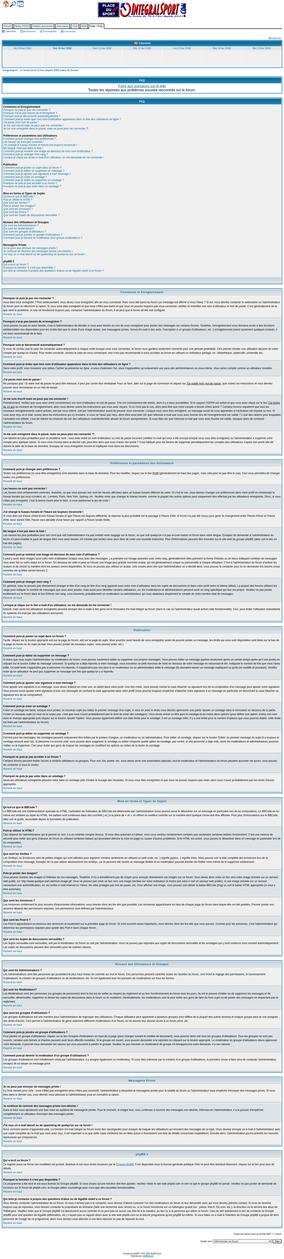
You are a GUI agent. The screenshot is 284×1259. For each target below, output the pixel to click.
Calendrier (20, 4)
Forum (7, 26)
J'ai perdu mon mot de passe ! (21, 122)
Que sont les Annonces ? (18, 209)
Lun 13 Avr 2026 (182, 48)
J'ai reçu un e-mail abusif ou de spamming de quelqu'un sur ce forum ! (44, 254)
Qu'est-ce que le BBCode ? (19, 196)
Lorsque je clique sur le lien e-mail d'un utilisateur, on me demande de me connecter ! (53, 157)
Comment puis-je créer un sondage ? (25, 177)
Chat (75, 26)
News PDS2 (22, 26)
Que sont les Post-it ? (16, 212)
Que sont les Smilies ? (16, 202)
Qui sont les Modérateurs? (18, 228)
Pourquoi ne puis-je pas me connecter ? (26, 109)
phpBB (136, 1253)
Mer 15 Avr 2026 (262, 48)
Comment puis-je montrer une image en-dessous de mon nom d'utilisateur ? (48, 151)
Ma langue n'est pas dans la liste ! (23, 148)
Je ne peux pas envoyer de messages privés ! (30, 248)
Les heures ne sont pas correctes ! (23, 141)
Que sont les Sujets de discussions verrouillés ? (31, 215)
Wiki (84, 26)
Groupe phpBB (125, 1164)
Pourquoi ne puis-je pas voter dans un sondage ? (32, 186)
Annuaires (63, 26)
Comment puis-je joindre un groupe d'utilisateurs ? (32, 234)
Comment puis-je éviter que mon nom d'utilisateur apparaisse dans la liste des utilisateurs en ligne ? (62, 119)
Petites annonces (43, 26)
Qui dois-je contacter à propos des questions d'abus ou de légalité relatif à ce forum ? (53, 270)
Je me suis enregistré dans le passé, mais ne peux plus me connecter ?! (45, 128)
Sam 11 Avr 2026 (102, 48)
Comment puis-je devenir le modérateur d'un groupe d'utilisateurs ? (42, 237)
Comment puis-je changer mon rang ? (25, 154)
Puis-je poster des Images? (19, 205)
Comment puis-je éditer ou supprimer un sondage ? (33, 180)
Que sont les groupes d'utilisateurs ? (24, 231)
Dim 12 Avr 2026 (142, 48)
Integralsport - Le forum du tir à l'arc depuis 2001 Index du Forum (40, 70)
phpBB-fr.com (148, 1256)
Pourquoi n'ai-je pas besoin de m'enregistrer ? (30, 113)
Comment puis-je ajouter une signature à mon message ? (37, 173)
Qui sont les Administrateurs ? (20, 225)
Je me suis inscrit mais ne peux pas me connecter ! (33, 125)
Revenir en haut (12, 314)
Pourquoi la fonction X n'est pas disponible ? (29, 267)
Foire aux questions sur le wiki (142, 86)
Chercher (13, 4)
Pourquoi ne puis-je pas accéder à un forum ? (30, 183)
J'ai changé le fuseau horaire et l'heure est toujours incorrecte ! (40, 145)
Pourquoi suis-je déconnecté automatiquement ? (31, 116)
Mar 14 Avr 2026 (222, 48)
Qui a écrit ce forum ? (16, 264)
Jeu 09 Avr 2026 (22, 48)
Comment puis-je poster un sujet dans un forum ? (32, 167)
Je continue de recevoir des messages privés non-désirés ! (38, 251)
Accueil (6, 3)
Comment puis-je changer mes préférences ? (29, 138)
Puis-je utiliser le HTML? (17, 199)
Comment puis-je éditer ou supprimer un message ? (33, 170)
